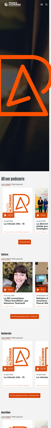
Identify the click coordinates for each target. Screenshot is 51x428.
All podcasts (24, 242)
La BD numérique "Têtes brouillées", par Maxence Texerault (16, 300)
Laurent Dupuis (41, 232)
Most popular (17, 184)
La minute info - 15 (14, 224)
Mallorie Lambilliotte (43, 306)
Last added (6, 184)
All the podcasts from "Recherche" (24, 395)
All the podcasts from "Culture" (24, 316)
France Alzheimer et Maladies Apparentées (17, 232)
